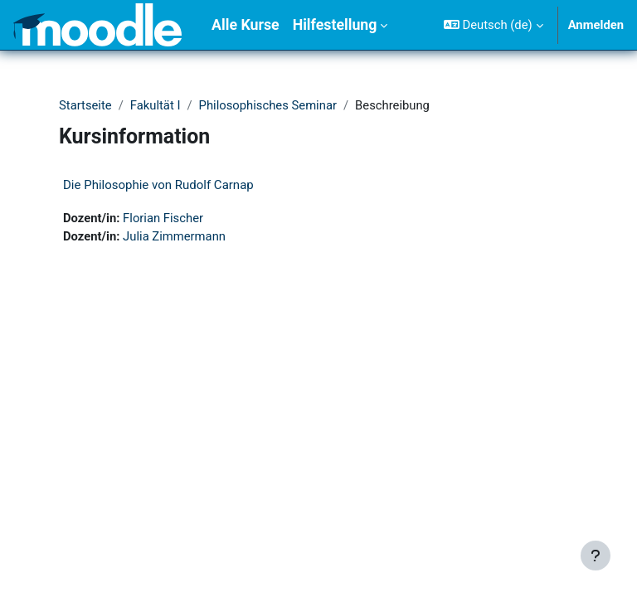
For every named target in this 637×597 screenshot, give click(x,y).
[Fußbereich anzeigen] (595, 555)
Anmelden (596, 24)
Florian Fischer (163, 218)
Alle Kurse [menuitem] (246, 25)
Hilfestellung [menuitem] (335, 25)
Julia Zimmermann (174, 236)
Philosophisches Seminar (268, 105)
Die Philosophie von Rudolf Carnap (158, 184)
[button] (493, 25)
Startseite (85, 105)
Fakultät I (155, 105)
